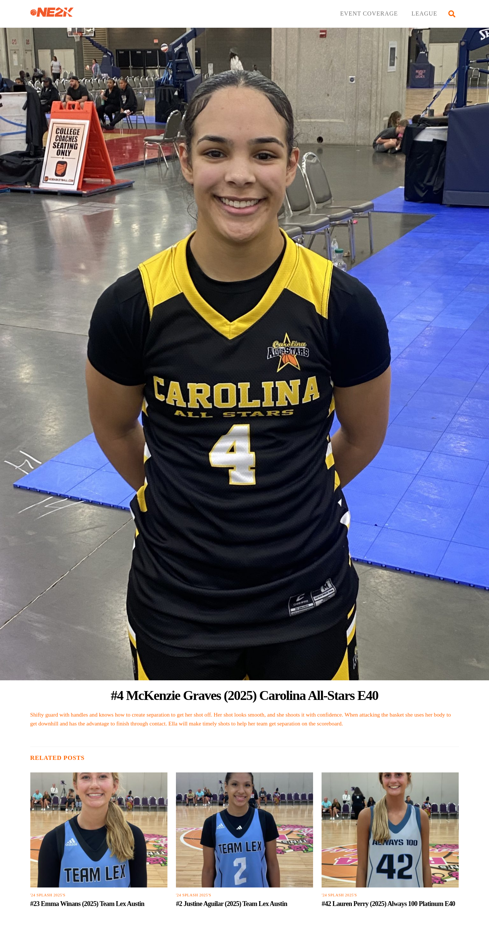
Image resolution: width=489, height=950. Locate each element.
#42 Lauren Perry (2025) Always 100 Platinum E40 (388, 903)
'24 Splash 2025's (48, 895)
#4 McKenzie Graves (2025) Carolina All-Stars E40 (244, 695)
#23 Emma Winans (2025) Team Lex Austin (87, 903)
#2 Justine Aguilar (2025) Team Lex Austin (231, 903)
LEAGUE (424, 13)
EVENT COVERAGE (369, 13)
